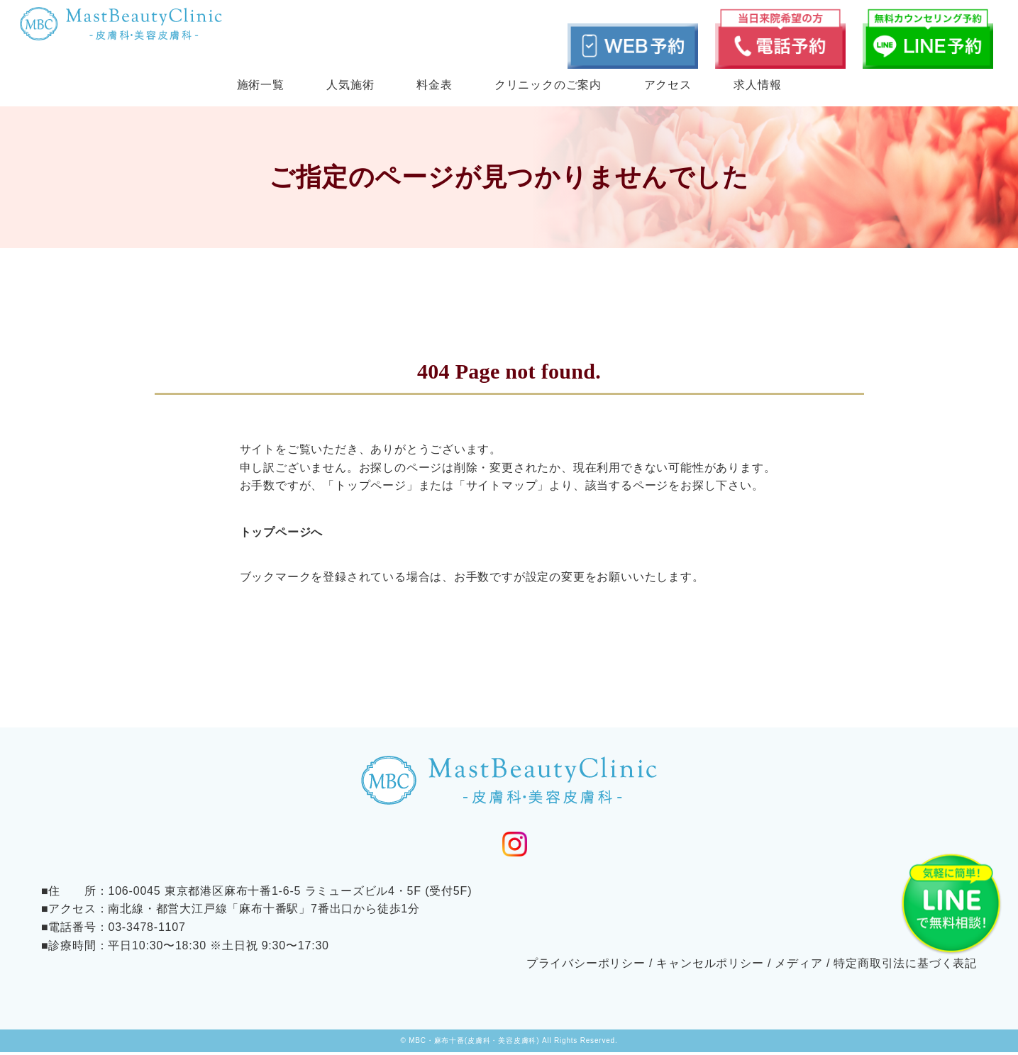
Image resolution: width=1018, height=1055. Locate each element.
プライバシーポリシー (586, 967)
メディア (798, 967)
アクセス (668, 85)
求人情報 (757, 85)
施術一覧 (260, 85)
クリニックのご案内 (548, 85)
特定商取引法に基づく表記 (905, 967)
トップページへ (281, 532)
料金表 (434, 85)
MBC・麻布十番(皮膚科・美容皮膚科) (474, 1043)
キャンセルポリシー (709, 967)
